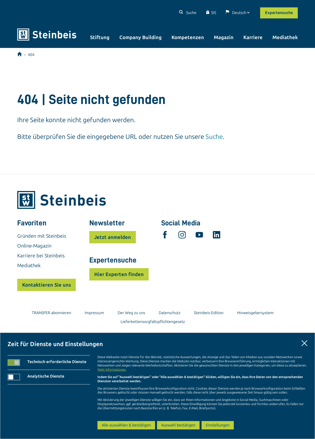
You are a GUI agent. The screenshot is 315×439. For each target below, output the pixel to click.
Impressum (94, 312)
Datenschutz (169, 312)
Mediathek (285, 37)
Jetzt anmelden (112, 237)
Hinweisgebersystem (255, 312)
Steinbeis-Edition (208, 312)
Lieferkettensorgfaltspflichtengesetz (153, 321)
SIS (213, 12)
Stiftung (100, 37)
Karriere (253, 37)
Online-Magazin (34, 246)
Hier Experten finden (119, 274)
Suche (190, 12)
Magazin (224, 37)
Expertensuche (279, 12)
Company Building (140, 37)
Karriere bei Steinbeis (41, 256)
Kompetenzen (188, 37)
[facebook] (165, 236)
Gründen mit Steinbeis (41, 236)
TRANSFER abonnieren (51, 312)
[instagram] (182, 236)
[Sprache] (240, 12)
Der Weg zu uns (131, 312)
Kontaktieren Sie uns (46, 285)
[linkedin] (216, 236)
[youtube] (199, 236)
